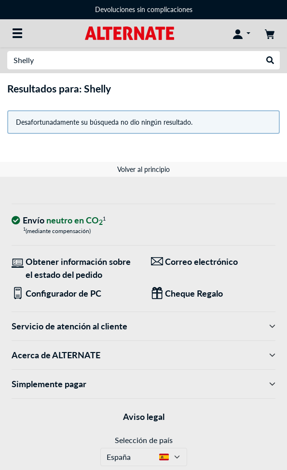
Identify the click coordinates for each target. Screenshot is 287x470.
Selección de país (144, 439)
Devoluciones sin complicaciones (143, 9)
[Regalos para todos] (213, 293)
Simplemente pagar (143, 384)
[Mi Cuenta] (242, 33)
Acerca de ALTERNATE (143, 355)
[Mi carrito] (270, 33)
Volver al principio (143, 169)
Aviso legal (143, 416)
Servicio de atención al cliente (143, 326)
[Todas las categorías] (17, 33)
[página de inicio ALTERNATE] (129, 32)
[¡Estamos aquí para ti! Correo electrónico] (213, 261)
